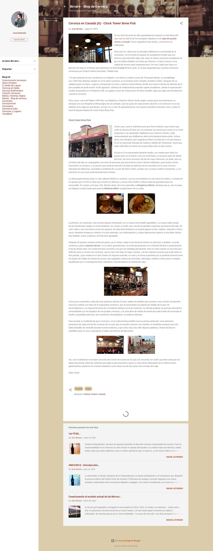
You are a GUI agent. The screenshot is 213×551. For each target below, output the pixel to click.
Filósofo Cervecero (11, 93)
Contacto (158, 19)
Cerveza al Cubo (10, 108)
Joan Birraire (19, 33)
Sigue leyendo (174, 466)
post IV (123, 77)
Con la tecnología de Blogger (126, 540)
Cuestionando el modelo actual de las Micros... (95, 505)
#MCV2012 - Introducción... (84, 474)
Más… (172, 19)
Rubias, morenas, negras (13, 96)
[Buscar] (186, 6)
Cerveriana (7, 101)
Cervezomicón (9, 103)
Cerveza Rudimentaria (12, 90)
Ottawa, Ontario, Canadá (94, 403)
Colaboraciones (125, 19)
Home (79, 19)
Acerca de (93, 19)
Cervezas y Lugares (11, 111)
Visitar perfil (19, 40)
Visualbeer (7, 114)
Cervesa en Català (10, 88)
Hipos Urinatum (9, 83)
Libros (107, 19)
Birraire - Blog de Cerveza (89, 6)
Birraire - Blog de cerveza (14, 98)
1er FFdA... (75, 442)
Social (144, 19)
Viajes (88, 397)
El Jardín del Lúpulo (11, 85)
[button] (181, 32)
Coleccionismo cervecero (14, 80)
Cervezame (7, 106)
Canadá (78, 397)
